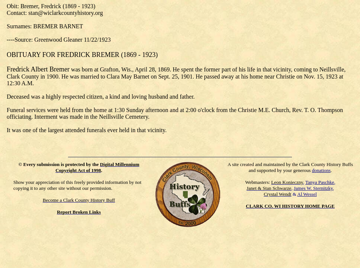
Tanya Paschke (319, 182)
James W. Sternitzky (313, 188)
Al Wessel (307, 194)
